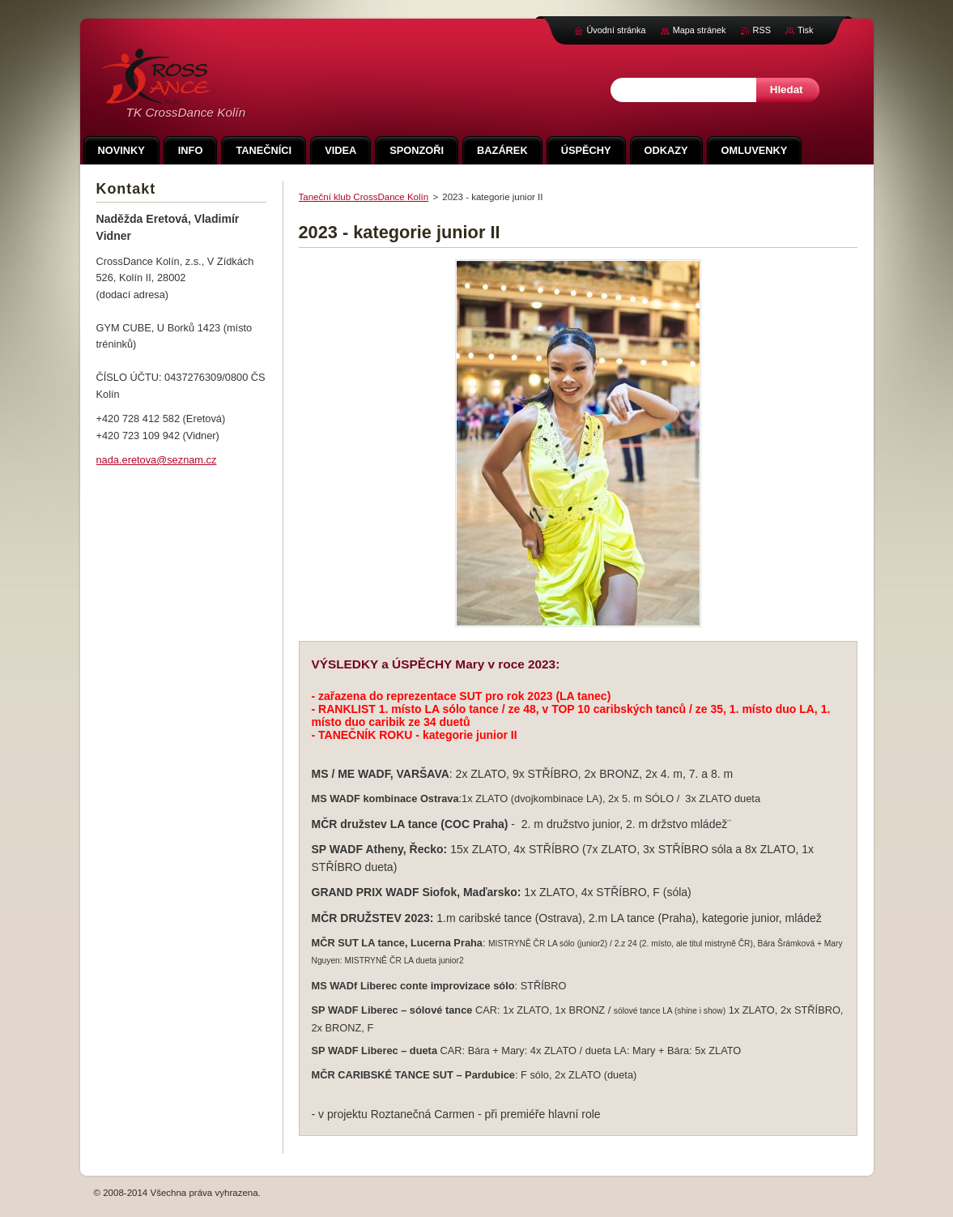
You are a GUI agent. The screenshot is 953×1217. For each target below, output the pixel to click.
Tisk (806, 30)
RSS (762, 30)
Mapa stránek (699, 30)
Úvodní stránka (615, 30)
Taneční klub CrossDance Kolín (364, 197)
